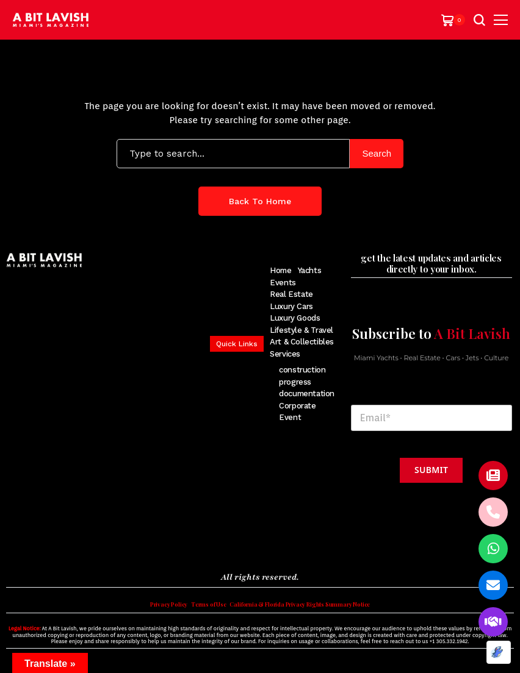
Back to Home (260, 201)
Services (285, 353)
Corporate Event (297, 411)
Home (280, 270)
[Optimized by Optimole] (498, 652)
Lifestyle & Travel (301, 330)
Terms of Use (191, 611)
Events (283, 282)
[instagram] (46, 546)
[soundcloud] (119, 546)
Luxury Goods (295, 317)
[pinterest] (62, 546)
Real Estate (291, 294)
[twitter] (29, 545)
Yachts (310, 270)
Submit (431, 469)
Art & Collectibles (302, 341)
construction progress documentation (306, 381)
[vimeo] (98, 545)
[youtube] (80, 545)
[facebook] (12, 546)
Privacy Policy (139, 611)
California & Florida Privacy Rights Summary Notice (312, 611)
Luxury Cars (291, 306)
